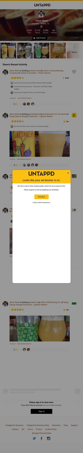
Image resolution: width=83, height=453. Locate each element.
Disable (41, 197)
